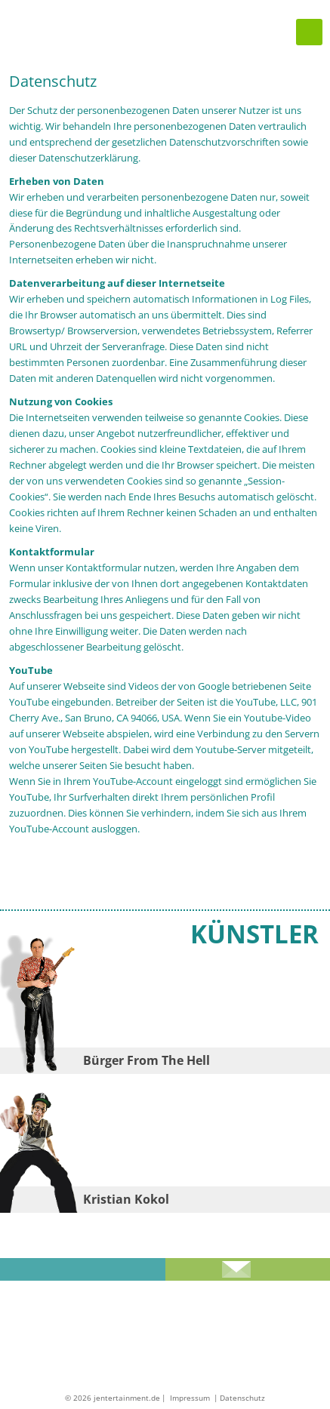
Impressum (191, 1397)
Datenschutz (242, 1397)
